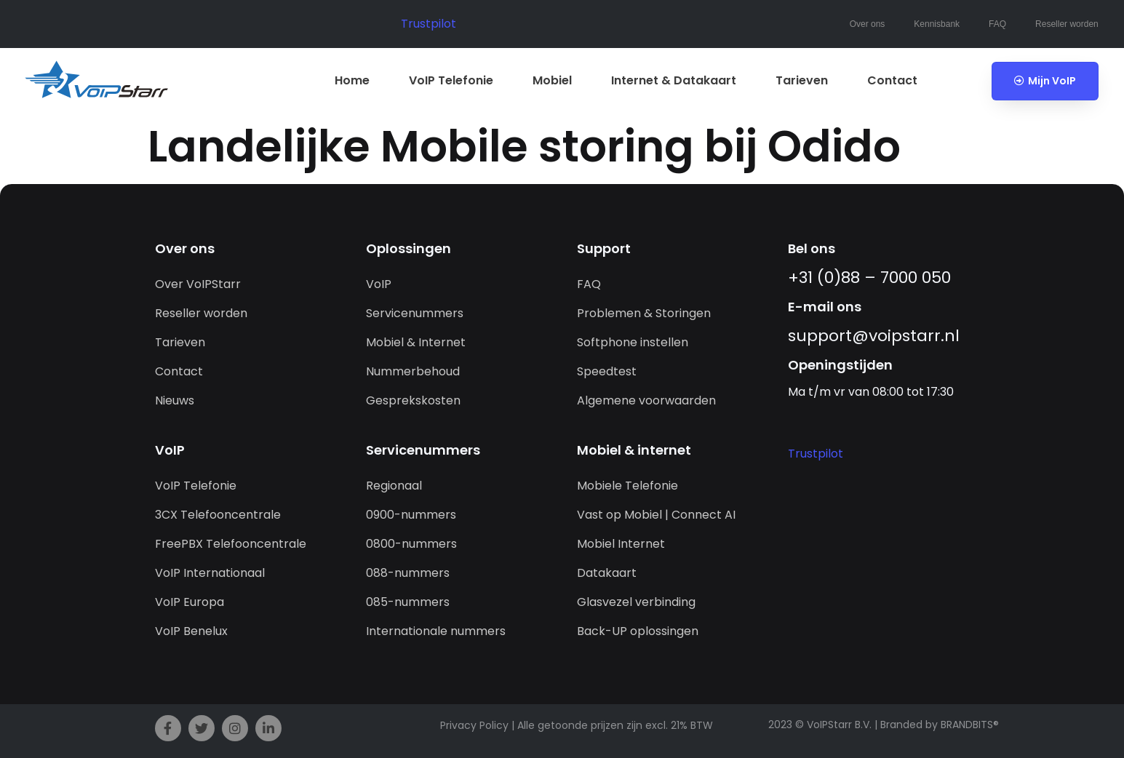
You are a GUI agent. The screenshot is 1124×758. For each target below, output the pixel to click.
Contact (892, 80)
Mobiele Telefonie (627, 485)
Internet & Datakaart (673, 80)
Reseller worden (1067, 24)
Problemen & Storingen (644, 313)
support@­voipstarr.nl (874, 335)
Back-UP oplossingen (637, 631)
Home (352, 80)
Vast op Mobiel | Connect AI (656, 514)
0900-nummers (411, 514)
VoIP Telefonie (451, 80)
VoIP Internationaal (210, 572)
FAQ (997, 24)
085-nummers (408, 602)
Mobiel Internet (621, 543)
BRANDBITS (967, 724)
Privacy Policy (474, 725)
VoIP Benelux (191, 631)
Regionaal (394, 485)
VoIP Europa (189, 602)
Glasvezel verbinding (636, 602)
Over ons (867, 24)
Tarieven (802, 80)
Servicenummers (414, 313)
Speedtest (607, 371)
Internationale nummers (436, 631)
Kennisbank (937, 24)
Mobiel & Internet (416, 342)
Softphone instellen (632, 342)
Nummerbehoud (413, 371)
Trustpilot (428, 23)
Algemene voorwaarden (646, 400)
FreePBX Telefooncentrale (230, 543)
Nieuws (174, 400)
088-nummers (408, 572)
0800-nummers (411, 543)
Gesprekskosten (413, 400)
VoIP (378, 284)
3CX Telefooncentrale (218, 514)
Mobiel (552, 80)
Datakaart (607, 572)
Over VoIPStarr (198, 284)
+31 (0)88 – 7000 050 (869, 277)
